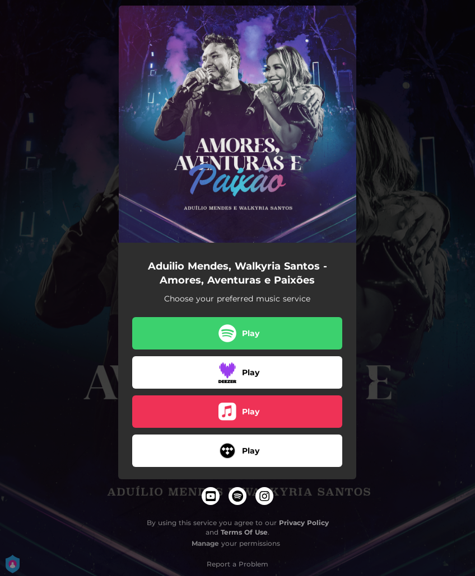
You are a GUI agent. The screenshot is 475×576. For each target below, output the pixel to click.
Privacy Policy (304, 522)
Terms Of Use (244, 532)
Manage (205, 543)
